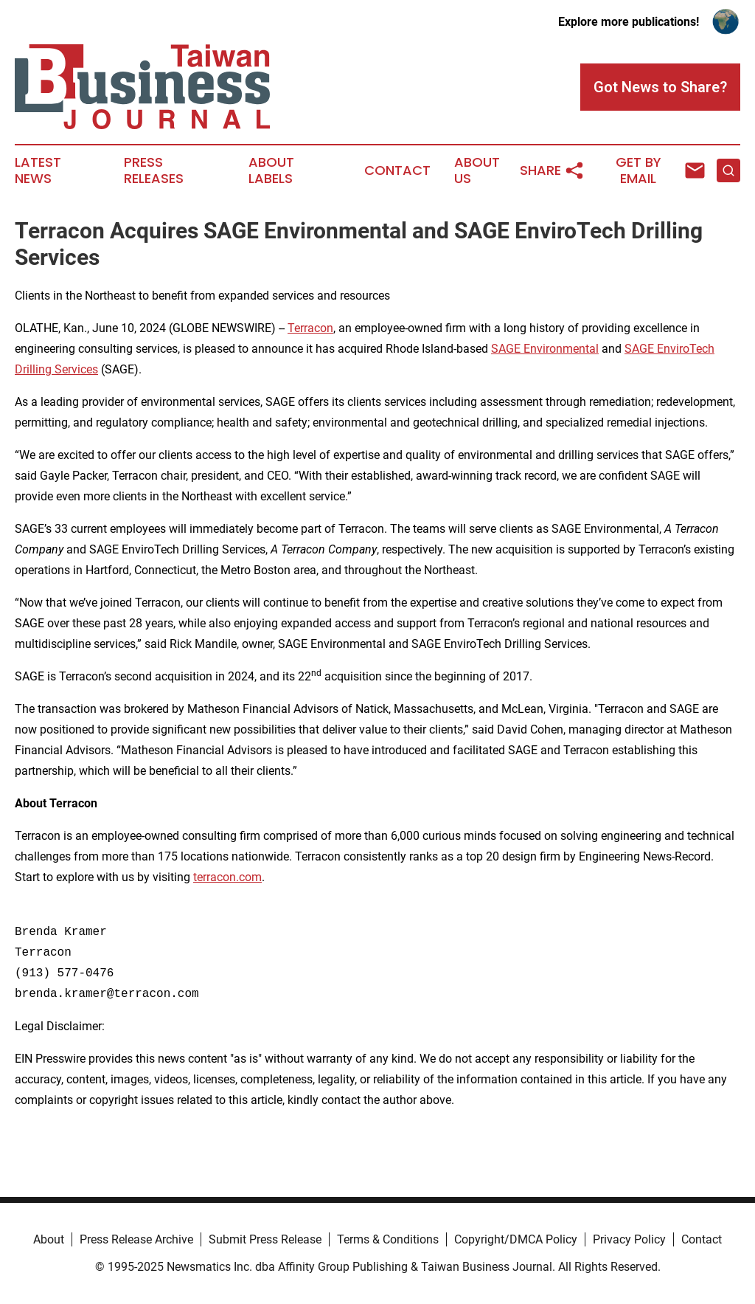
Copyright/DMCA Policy (515, 1239)
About (48, 1239)
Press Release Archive (136, 1239)
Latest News (38, 170)
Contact (397, 170)
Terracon (310, 328)
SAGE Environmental (545, 349)
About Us (477, 170)
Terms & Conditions (388, 1239)
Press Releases (154, 170)
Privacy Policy (629, 1239)
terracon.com (227, 877)
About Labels (271, 170)
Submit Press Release (265, 1239)
